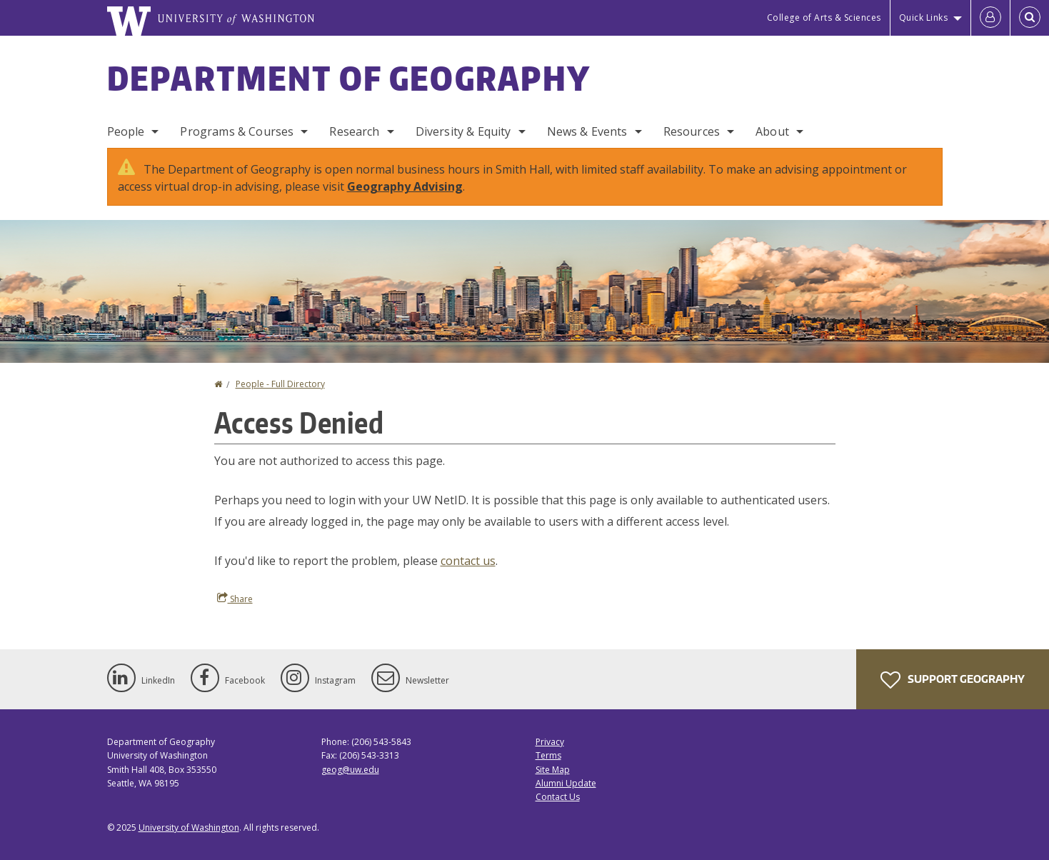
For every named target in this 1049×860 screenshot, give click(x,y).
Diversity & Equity (463, 131)
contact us (468, 561)
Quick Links (923, 17)
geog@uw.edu (350, 770)
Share (235, 598)
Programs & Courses (236, 131)
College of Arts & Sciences (824, 17)
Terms (548, 755)
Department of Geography (349, 77)
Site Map (553, 770)
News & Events (587, 131)
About (772, 131)
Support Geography (952, 680)
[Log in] (990, 18)
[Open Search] (1029, 18)
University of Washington (189, 827)
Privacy (550, 742)
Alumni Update (566, 783)
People (126, 131)
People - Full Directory (280, 384)
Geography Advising (405, 186)
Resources (691, 131)
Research (354, 131)
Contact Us (558, 797)
